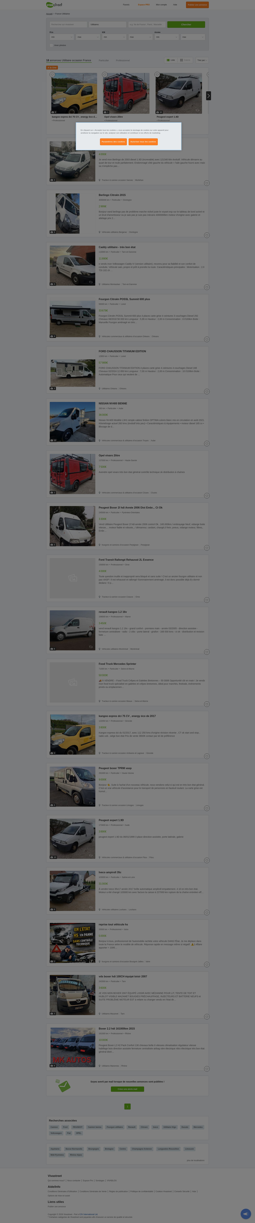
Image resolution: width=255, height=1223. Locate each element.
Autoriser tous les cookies (143, 142)
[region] (128, 136)
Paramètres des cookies (113, 142)
